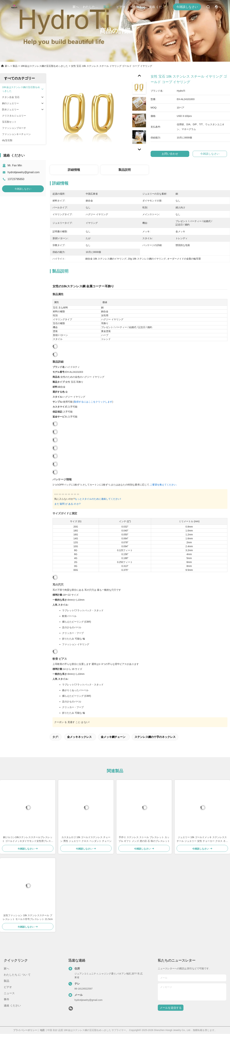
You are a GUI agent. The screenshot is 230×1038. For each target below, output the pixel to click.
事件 (6, 999)
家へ (76, 7)
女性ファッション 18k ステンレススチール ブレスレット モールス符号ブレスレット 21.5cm (28, 917)
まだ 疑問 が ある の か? (67, 503)
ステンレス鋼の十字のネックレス (155, 736)
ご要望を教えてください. (163, 484)
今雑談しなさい (187, 7)
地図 (42, 1030)
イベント (137, 7)
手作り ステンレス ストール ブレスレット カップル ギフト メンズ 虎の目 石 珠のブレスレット (144, 839)
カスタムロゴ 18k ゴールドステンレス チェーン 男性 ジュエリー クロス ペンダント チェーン (85, 839)
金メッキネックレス (79, 736)
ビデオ (121, 7)
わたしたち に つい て (91, 7)
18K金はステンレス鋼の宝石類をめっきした (44, 66)
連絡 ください (157, 7)
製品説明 (124, 169)
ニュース (9, 993)
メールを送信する (171, 1007)
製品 (107, 7)
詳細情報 (74, 169)
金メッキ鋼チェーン (113, 736)
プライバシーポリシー (25, 1030)
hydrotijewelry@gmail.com (24, 172)
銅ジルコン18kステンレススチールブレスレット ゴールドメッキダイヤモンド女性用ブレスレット (27, 839)
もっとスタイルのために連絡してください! (98, 498)
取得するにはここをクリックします (93, 401)
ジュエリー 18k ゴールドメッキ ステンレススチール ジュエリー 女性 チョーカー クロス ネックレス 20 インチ (202, 839)
